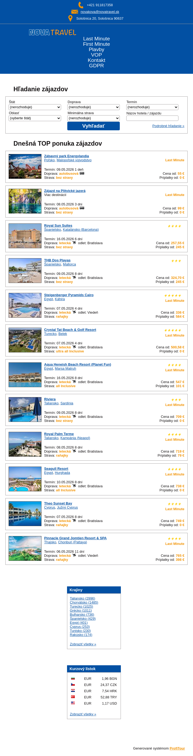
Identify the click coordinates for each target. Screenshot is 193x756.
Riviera (50, 399)
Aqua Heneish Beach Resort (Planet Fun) (77, 364)
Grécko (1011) (81, 610)
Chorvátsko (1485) (84, 602)
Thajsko (50, 542)
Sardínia (66, 403)
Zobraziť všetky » (83, 644)
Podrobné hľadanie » (168, 126)
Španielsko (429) (83, 619)
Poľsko (49, 160)
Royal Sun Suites (58, 225)
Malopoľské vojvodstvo (74, 160)
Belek (62, 334)
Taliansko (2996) (82, 598)
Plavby (96, 49)
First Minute (96, 44)
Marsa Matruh (65, 368)
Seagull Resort (56, 469)
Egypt (48, 299)
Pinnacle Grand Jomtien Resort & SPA (75, 538)
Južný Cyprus (67, 507)
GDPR (96, 65)
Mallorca (69, 264)
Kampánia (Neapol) (75, 438)
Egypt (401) (79, 623)
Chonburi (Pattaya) (72, 542)
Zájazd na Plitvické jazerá (65, 191)
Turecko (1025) (81, 606)
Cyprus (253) (80, 627)
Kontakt (96, 60)
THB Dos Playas (57, 260)
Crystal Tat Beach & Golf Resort (70, 330)
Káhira (60, 299)
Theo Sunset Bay (58, 503)
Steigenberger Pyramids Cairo (69, 295)
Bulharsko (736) (82, 614)
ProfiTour (177, 748)
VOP (96, 55)
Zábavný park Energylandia (66, 156)
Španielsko (52, 230)
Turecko (50, 334)
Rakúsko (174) (81, 635)
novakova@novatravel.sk (99, 12)
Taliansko (51, 403)
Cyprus (49, 507)
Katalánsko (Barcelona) (81, 230)
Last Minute (96, 38)
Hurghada (62, 473)
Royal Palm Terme (59, 434)
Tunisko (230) (80, 631)
